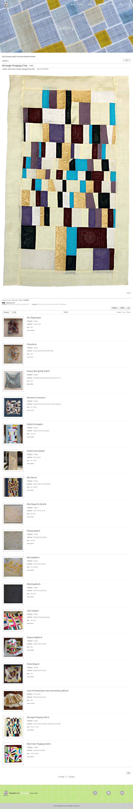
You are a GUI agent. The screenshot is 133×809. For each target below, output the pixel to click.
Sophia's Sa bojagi (34, 424)
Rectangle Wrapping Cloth (14, 65)
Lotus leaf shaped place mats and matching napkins (47, 691)
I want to (128, 292)
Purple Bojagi (32, 664)
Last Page (71, 776)
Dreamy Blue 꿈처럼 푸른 (37, 371)
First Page (61, 776)
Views (128, 312)
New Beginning (33, 318)
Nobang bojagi (32, 531)
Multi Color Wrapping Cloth (38, 744)
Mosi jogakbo (32, 557)
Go (15, 312)
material (119, 312)
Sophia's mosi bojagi (35, 451)
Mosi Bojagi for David (36, 504)
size (124, 312)
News (81, 4)
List (128, 308)
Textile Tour (101, 4)
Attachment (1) (10, 303)
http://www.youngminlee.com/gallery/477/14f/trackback (52, 304)
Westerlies (31, 344)
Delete (122, 308)
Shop (121, 4)
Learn (113, 4)
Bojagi (31, 65)
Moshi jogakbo (33, 584)
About (72, 4)
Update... (114, 308)
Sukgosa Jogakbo (33, 637)
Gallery (90, 4)
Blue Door (31, 477)
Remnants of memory (35, 397)
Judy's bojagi (32, 611)
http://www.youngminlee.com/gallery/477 (18, 304)
